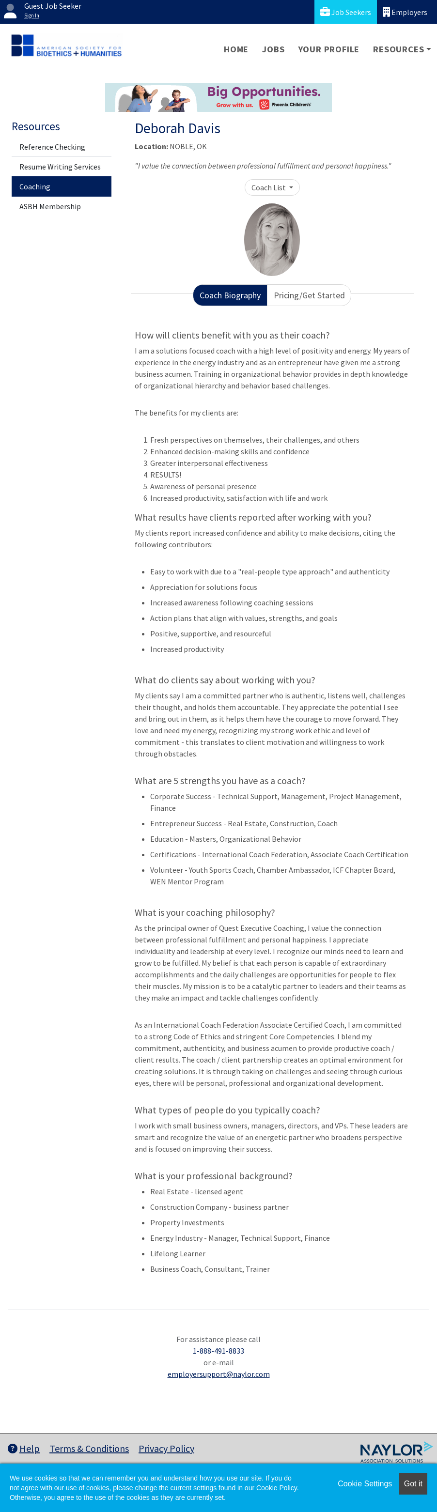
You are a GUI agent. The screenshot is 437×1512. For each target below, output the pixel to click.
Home (236, 49)
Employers (405, 12)
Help (24, 1448)
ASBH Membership (50, 206)
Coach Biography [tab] (230, 295)
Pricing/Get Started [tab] (309, 295)
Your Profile (329, 49)
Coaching (34, 186)
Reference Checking (52, 147)
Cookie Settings (365, 1484)
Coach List (269, 187)
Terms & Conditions (89, 1448)
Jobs (273, 49)
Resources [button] (398, 49)
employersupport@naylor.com (219, 1374)
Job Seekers (345, 12)
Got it (413, 1484)
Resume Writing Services (60, 166)
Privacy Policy (166, 1448)
